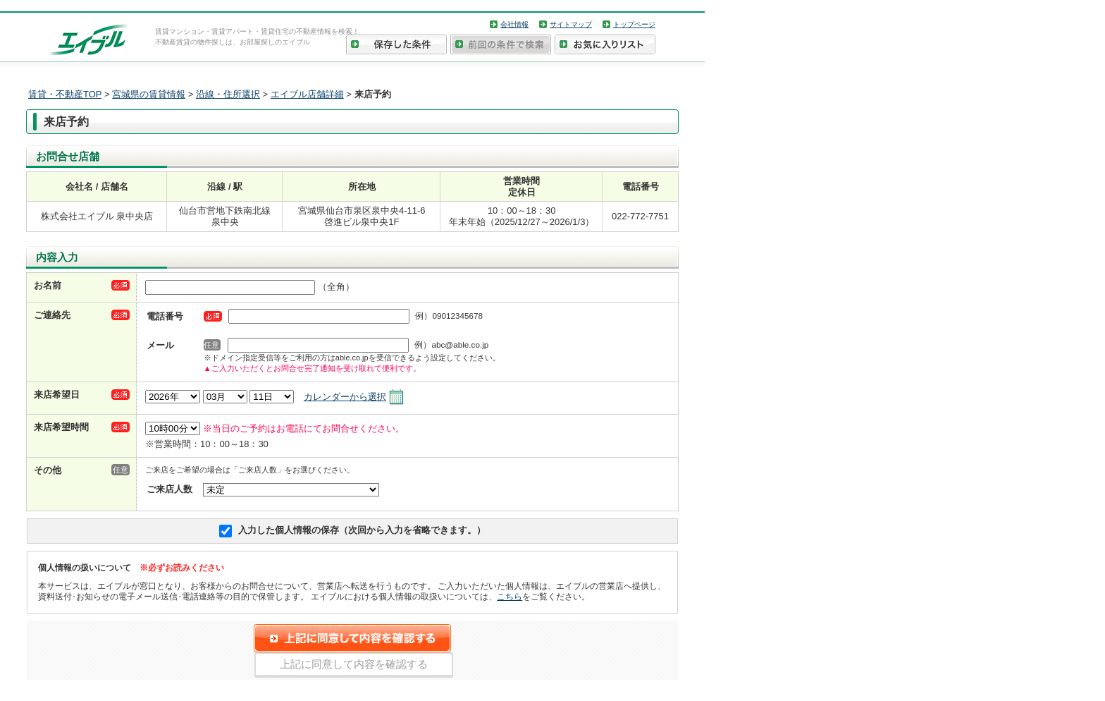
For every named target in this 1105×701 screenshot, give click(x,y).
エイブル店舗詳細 (307, 94)
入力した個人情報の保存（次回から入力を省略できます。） (362, 530)
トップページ (634, 24)
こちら (509, 596)
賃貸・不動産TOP (64, 94)
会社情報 (514, 24)
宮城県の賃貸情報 (148, 94)
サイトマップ (571, 24)
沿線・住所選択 (228, 94)
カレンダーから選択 (345, 396)
